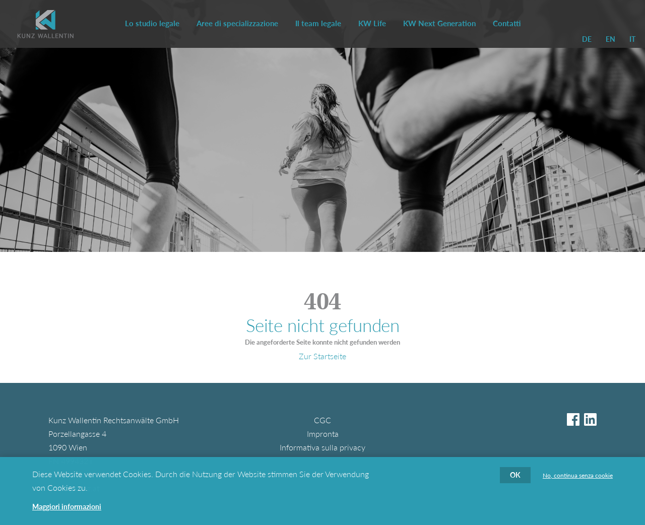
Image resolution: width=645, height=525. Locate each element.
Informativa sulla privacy (322, 447)
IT (632, 39)
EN (610, 39)
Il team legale (318, 23)
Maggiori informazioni (66, 512)
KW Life (372, 23)
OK (515, 480)
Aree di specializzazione (237, 23)
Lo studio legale (152, 23)
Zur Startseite (322, 356)
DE (587, 39)
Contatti (507, 23)
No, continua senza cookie (578, 481)
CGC (322, 420)
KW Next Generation (439, 23)
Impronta (323, 433)
